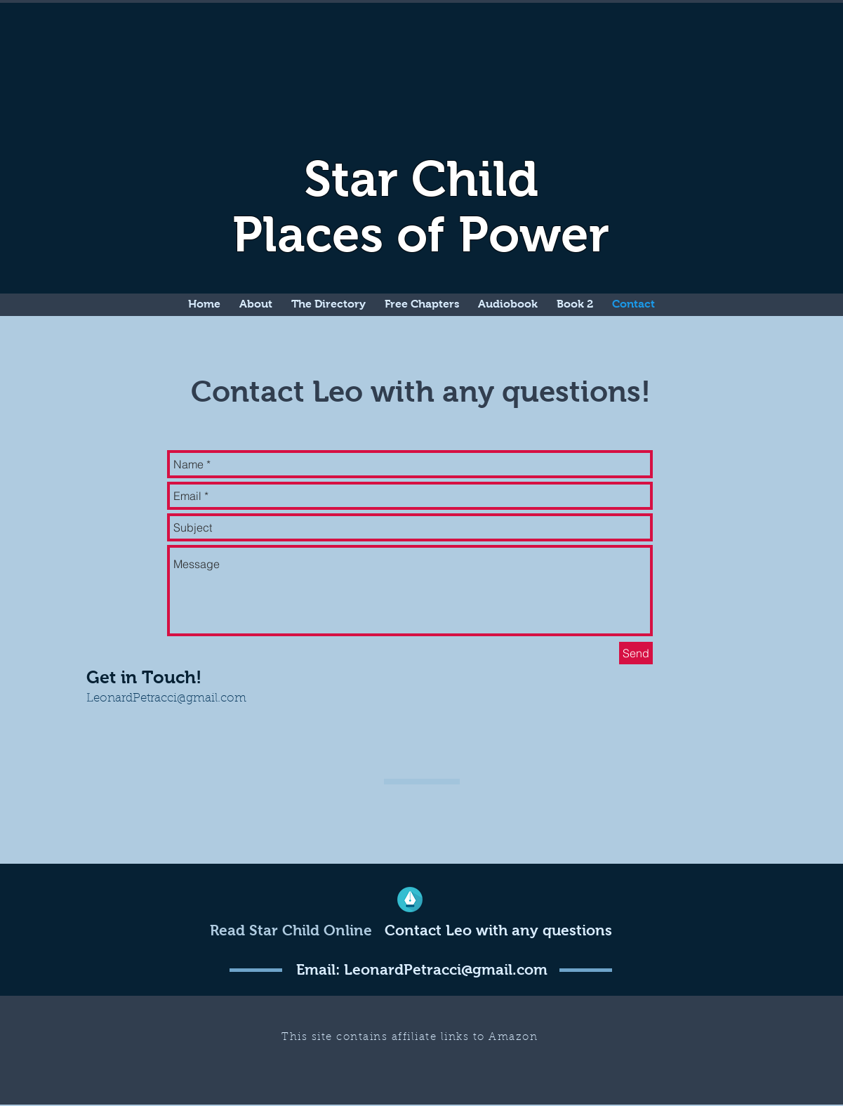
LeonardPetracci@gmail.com (166, 698)
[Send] (636, 653)
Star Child (421, 178)
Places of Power (420, 234)
